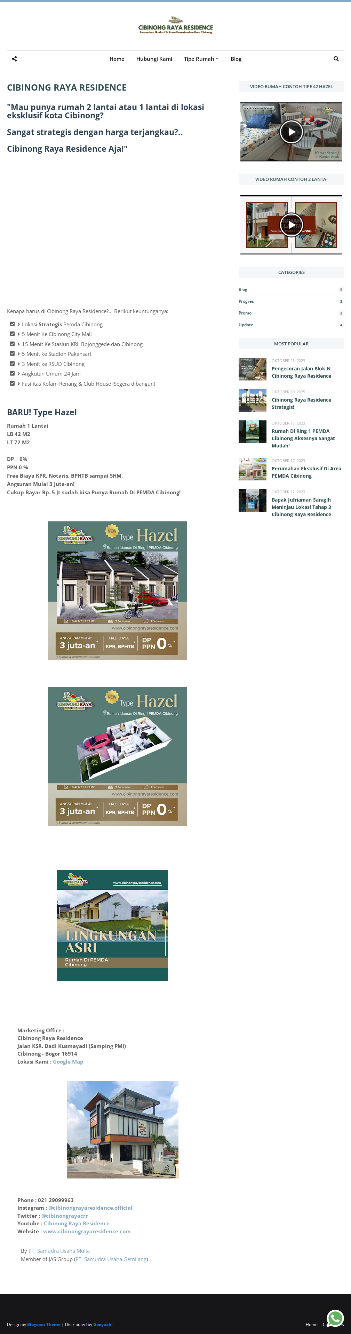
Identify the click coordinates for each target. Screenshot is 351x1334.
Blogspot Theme (44, 1324)
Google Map (68, 1061)
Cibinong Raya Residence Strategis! (301, 403)
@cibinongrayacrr (64, 1215)
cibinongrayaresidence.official (93, 1207)
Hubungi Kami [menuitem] (154, 58)
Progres (291, 301)
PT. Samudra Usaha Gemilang (110, 1259)
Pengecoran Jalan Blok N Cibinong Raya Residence (301, 372)
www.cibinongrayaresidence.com (87, 1231)
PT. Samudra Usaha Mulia (59, 1250)
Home (312, 1324)
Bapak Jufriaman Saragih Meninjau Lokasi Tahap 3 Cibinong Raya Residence (301, 507)
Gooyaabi (103, 1324)
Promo (291, 313)
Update (291, 325)
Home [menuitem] (117, 58)
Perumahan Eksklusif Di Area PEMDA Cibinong (306, 472)
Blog (291, 289)
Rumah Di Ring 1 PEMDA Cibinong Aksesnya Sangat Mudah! (303, 438)
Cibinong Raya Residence (77, 1223)
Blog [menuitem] (236, 58)
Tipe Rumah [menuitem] (199, 58)
